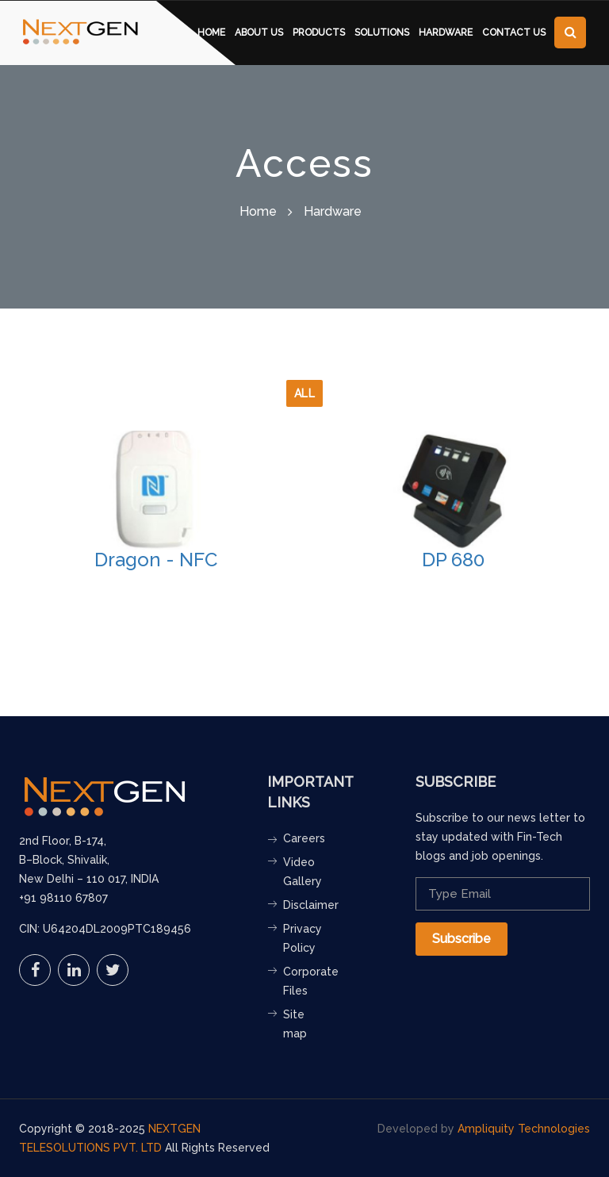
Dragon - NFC (155, 559)
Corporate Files (306, 981)
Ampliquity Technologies (524, 1128)
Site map (295, 1024)
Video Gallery (302, 872)
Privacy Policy (302, 938)
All (305, 393)
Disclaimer (306, 905)
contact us (514, 32)
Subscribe (461, 938)
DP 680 (453, 559)
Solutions (381, 32)
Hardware (446, 32)
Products (319, 32)
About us (259, 32)
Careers (304, 838)
